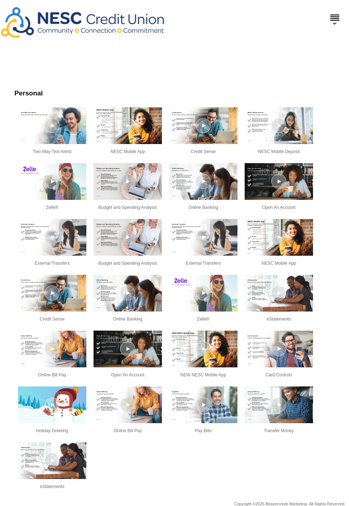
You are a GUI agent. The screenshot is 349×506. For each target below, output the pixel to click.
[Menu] (334, 14)
